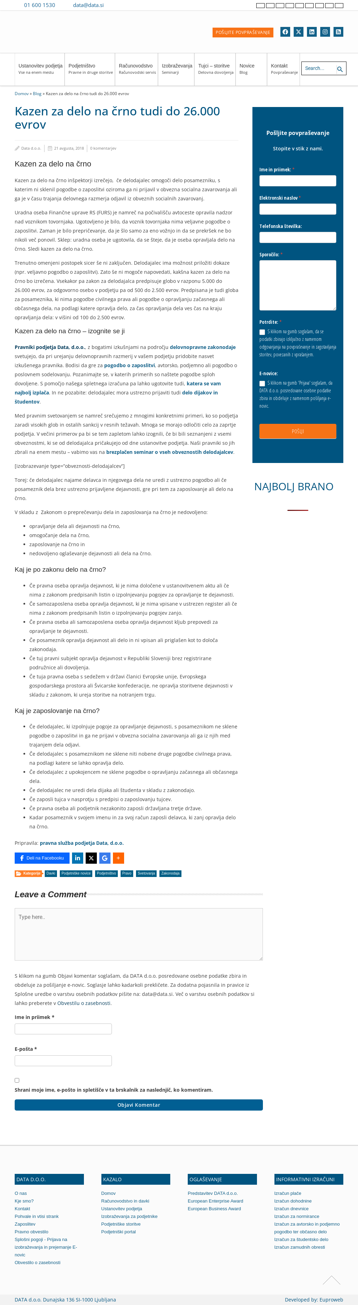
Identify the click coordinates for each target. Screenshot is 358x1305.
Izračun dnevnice (291, 1208)
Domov (22, 93)
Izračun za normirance (297, 1216)
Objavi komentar (138, 1104)
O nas (21, 1193)
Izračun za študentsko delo (301, 1239)
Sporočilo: (271, 254)
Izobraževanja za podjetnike (129, 1216)
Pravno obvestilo (31, 1231)
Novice (252, 72)
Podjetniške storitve (121, 1224)
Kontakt (284, 72)
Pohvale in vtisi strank (37, 1216)
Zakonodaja (170, 873)
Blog (37, 93)
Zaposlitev (25, 1224)
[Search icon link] (340, 69)
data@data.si (88, 4)
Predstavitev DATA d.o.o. (213, 1193)
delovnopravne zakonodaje (203, 347)
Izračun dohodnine (293, 1201)
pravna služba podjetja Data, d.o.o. (82, 843)
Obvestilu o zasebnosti (83, 1003)
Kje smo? (24, 1201)
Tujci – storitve (216, 72)
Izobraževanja (177, 72)
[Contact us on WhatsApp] (125, 4)
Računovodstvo (137, 72)
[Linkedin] (312, 32)
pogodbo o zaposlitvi (129, 365)
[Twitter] (298, 32)
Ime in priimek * (35, 1017)
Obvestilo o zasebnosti (37, 1262)
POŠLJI (298, 431)
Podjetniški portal (118, 1231)
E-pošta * (26, 1049)
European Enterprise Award (215, 1201)
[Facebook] (285, 32)
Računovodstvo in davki (125, 1201)
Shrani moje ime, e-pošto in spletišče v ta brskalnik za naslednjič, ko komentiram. (114, 1089)
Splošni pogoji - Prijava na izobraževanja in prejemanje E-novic (46, 1247)
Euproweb (331, 1299)
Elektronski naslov (280, 197)
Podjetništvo (91, 72)
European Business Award (214, 1208)
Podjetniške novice (76, 873)
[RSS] (338, 32)
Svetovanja (146, 873)
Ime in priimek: (277, 169)
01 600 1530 (39, 4)
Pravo (126, 873)
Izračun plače (287, 1193)
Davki (50, 873)
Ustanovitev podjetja (41, 72)
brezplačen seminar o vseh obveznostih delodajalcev (169, 452)
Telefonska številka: (280, 226)
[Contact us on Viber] (116, 4)
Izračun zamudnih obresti (299, 1247)
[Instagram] (325, 32)
